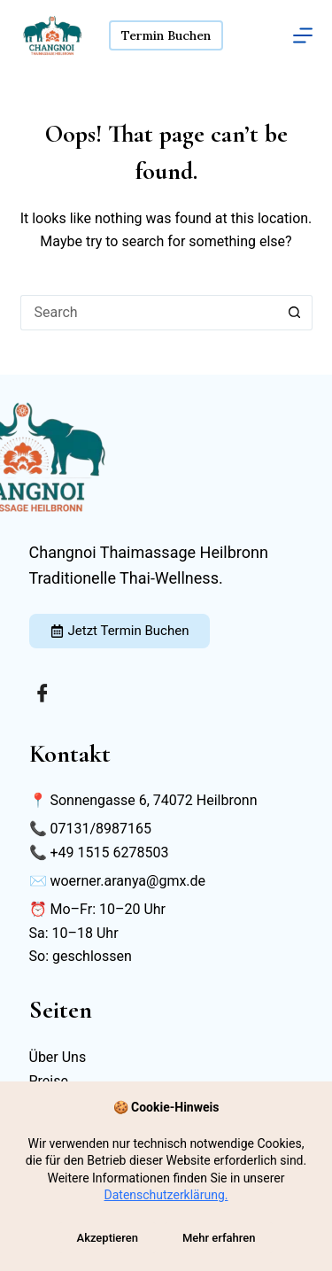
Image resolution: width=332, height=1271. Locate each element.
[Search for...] (148, 312)
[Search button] (295, 312)
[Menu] (303, 35)
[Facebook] (42, 692)
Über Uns (58, 1057)
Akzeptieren (107, 1237)
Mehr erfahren (219, 1237)
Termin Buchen (166, 35)
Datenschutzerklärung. (166, 1195)
